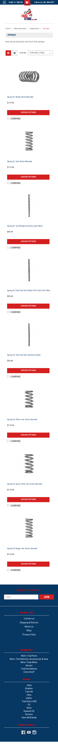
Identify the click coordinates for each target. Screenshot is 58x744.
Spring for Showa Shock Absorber (20, 97)
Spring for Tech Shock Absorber (19, 161)
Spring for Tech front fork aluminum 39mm (24, 355)
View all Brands (29, 717)
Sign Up (20, 2)
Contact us (29, 618)
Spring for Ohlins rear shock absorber (22, 419)
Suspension (34, 29)
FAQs (29, 630)
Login (11, 2)
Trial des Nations (29, 668)
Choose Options (28, 112)
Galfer (29, 698)
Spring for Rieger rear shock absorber (22, 548)
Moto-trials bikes (29, 662)
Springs (46, 29)
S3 (29, 704)
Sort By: (23, 53)
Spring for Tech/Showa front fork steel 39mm (25, 226)
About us (29, 626)
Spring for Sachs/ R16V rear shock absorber (24, 484)
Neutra (29, 665)
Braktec (29, 688)
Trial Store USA (29, 701)
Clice (29, 695)
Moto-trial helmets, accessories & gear (29, 659)
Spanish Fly (29, 711)
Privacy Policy (29, 634)
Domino (29, 714)
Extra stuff (29, 672)
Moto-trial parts (20, 29)
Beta (29, 708)
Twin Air (29, 691)
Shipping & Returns (29, 622)
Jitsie (29, 685)
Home (8, 29)
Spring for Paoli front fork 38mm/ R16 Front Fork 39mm (28, 290)
